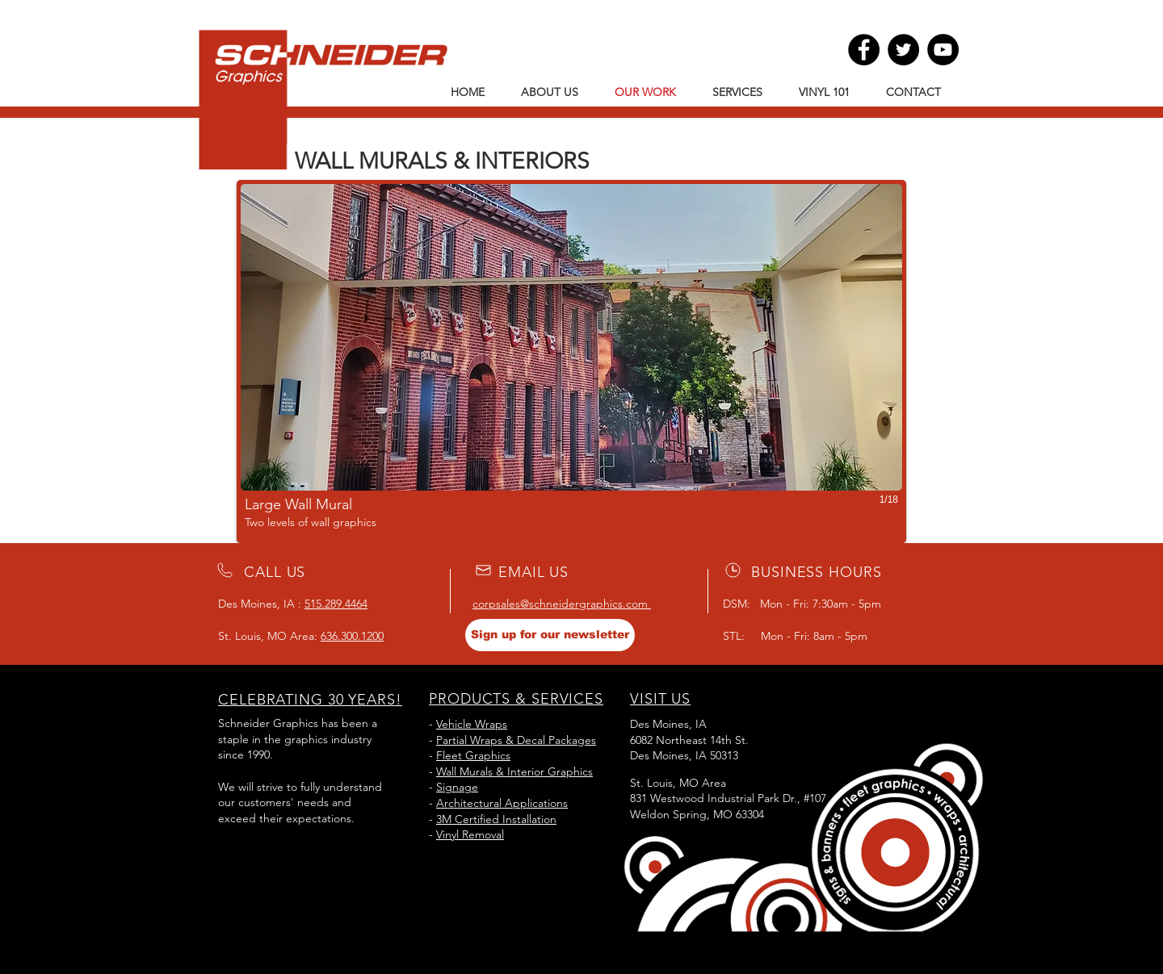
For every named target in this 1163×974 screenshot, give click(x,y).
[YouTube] (943, 49)
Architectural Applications (502, 803)
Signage (457, 787)
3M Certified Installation (496, 819)
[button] (571, 361)
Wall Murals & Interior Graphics (514, 771)
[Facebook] (864, 49)
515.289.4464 (335, 603)
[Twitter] (903, 49)
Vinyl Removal (470, 834)
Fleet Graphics (473, 755)
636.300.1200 (352, 636)
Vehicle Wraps (471, 724)
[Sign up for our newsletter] (550, 635)
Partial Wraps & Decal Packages (516, 740)
